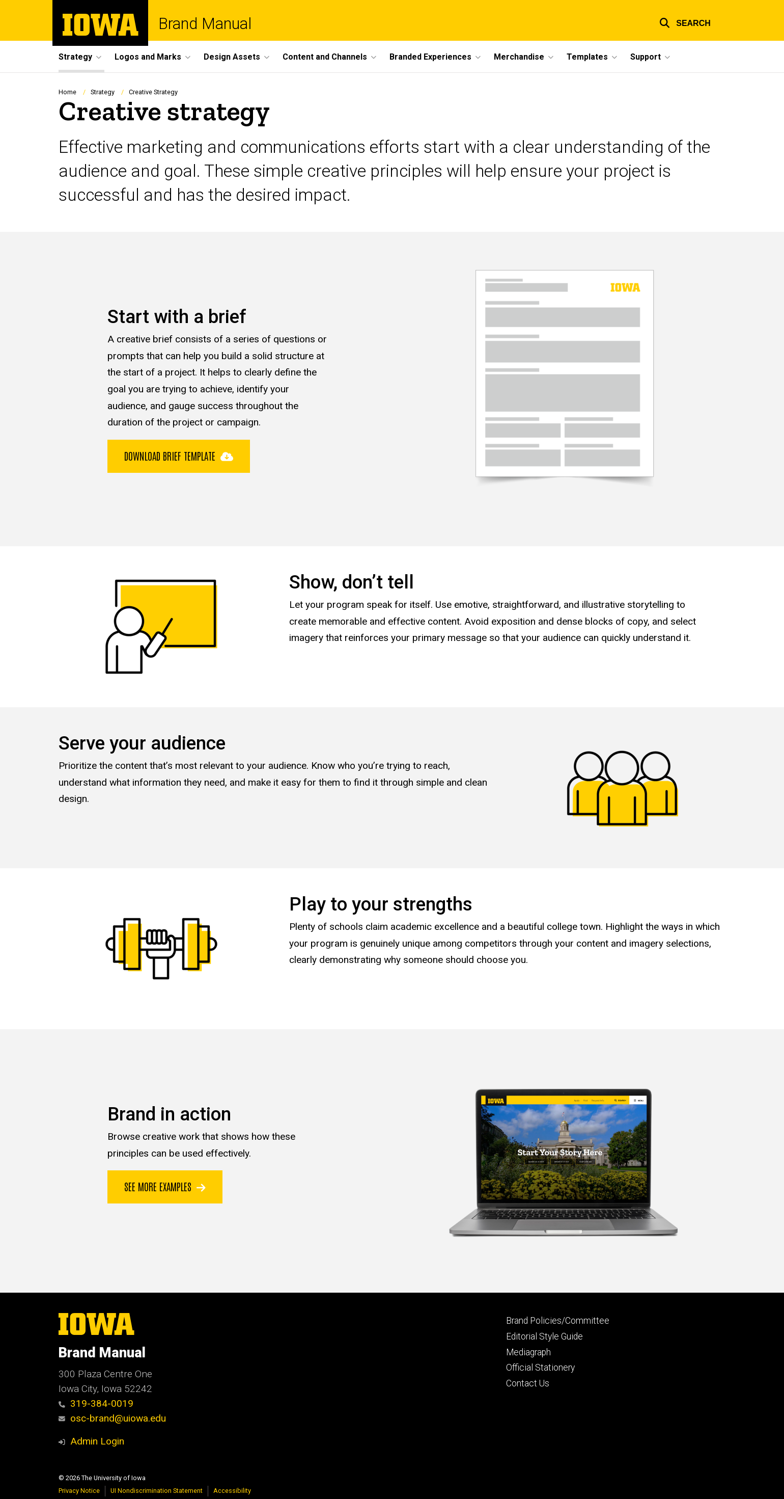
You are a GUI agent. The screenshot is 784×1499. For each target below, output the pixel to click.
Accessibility (232, 1490)
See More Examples (165, 1186)
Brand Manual (204, 24)
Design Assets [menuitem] (232, 57)
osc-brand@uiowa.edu (112, 1418)
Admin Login (97, 1441)
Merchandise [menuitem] (519, 57)
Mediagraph (528, 1352)
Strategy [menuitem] (75, 57)
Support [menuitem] (645, 57)
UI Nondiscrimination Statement (156, 1490)
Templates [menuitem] (587, 57)
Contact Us (527, 1383)
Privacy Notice (79, 1490)
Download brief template (178, 455)
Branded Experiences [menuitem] (430, 57)
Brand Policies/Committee (557, 1321)
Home (67, 92)
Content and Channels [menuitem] (325, 57)
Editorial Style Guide (544, 1336)
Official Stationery (540, 1367)
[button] (685, 21)
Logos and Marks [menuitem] (148, 57)
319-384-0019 (96, 1403)
